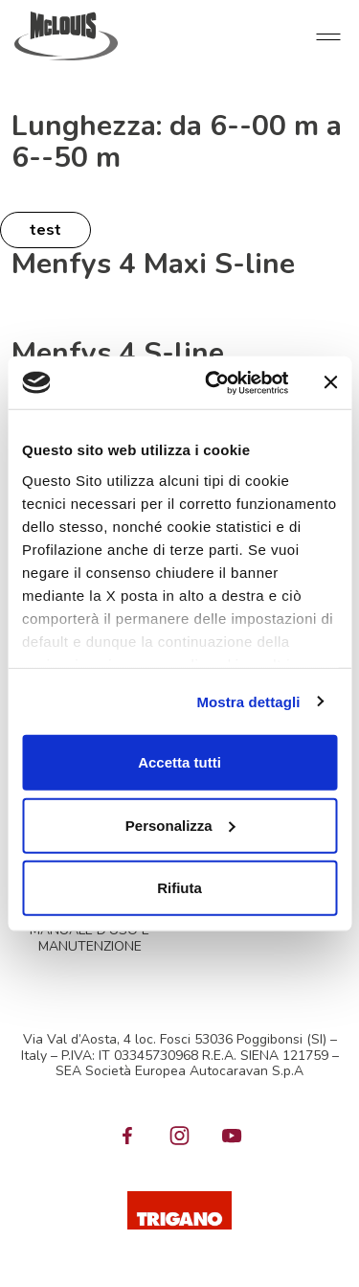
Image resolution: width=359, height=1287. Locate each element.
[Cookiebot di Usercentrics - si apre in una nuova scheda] (214, 382)
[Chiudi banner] (330, 382)
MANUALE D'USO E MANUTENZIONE (89, 938)
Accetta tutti (179, 762)
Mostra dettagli (248, 701)
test (45, 230)
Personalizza (180, 824)
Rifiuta (179, 888)
